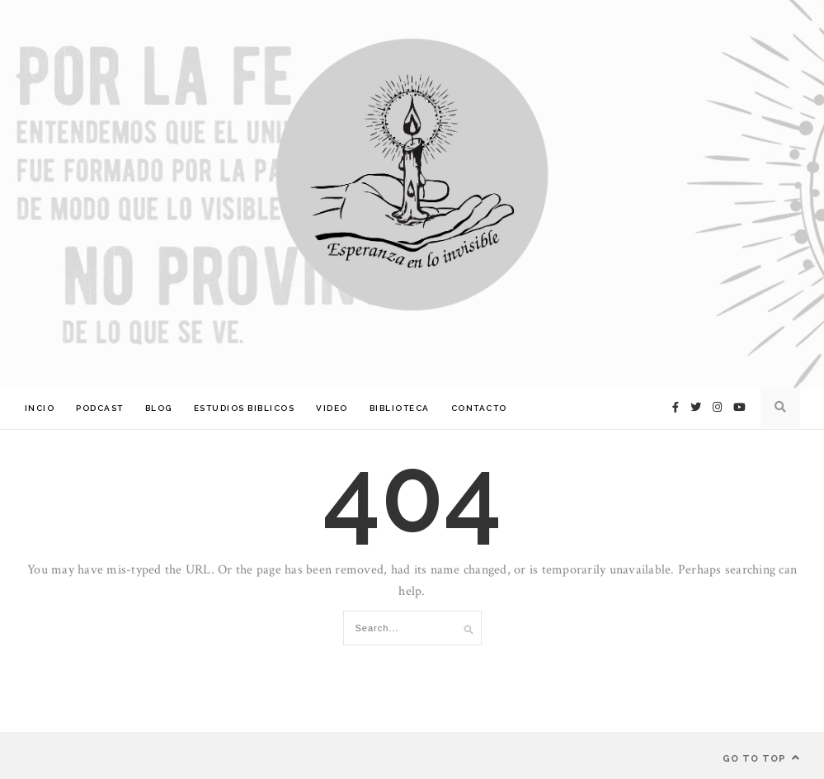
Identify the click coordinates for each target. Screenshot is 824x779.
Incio (40, 408)
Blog (158, 408)
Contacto (479, 408)
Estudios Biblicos (244, 408)
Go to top (761, 758)
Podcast (100, 408)
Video (332, 408)
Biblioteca (400, 408)
